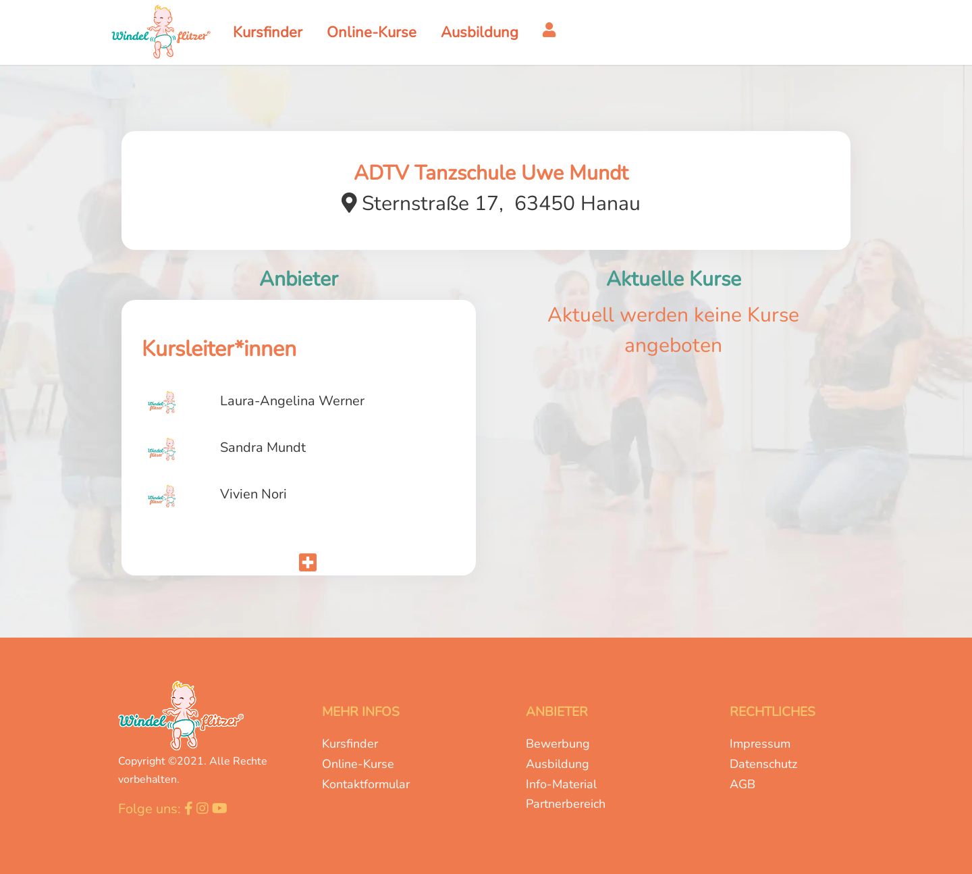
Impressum (760, 744)
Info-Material (561, 784)
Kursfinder (350, 744)
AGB (742, 784)
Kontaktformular (366, 784)
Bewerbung (558, 744)
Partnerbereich (565, 804)
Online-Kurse (358, 764)
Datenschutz (763, 764)
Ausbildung (557, 764)
